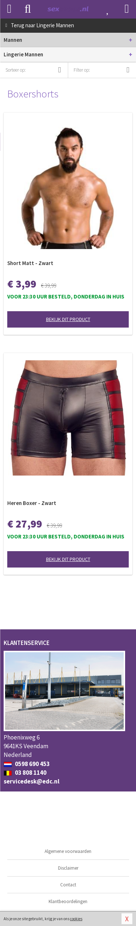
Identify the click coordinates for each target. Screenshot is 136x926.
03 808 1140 (25, 773)
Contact (68, 885)
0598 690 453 (27, 764)
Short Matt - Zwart (30, 263)
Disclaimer (68, 868)
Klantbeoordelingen (68, 901)
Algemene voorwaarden (68, 851)
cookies (76, 918)
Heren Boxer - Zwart (31, 503)
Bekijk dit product (68, 319)
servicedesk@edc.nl (31, 781)
